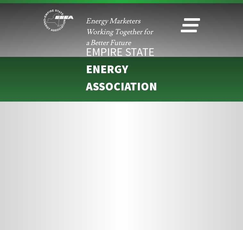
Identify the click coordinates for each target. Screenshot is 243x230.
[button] (190, 27)
